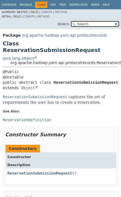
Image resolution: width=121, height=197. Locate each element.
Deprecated (78, 4)
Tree (62, 4)
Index (95, 4)
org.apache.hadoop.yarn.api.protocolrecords (64, 35)
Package (25, 4)
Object (28, 88)
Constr (46, 12)
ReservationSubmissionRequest (39, 173)
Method (61, 12)
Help (106, 4)
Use (53, 4)
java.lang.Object (18, 58)
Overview (9, 4)
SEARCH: (63, 24)
